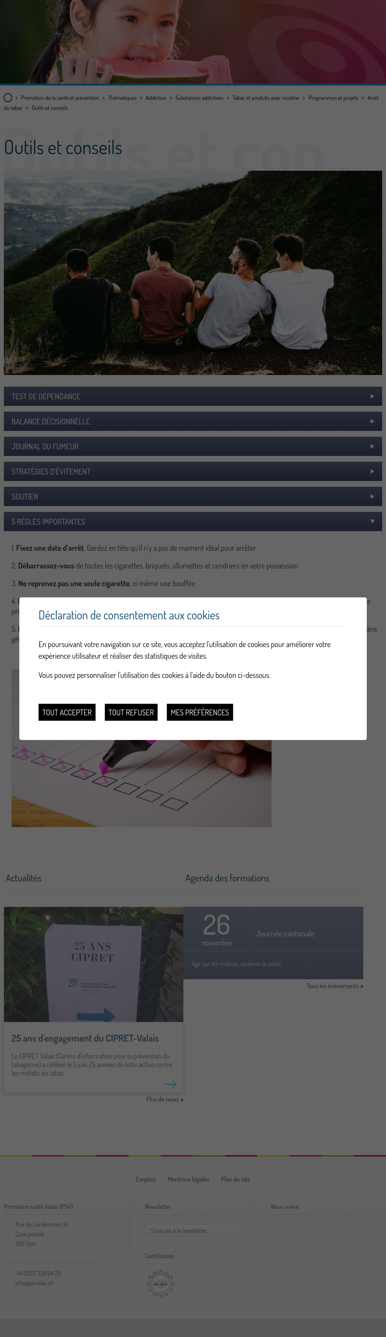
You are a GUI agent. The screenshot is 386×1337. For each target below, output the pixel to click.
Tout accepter (67, 712)
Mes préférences (200, 712)
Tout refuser (131, 712)
